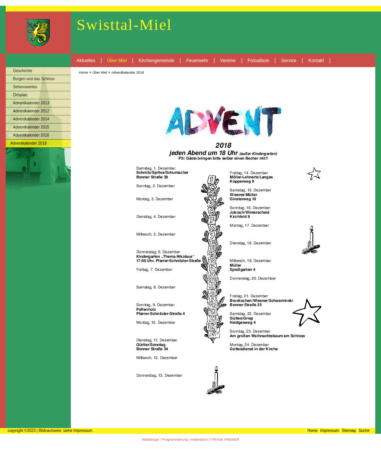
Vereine (228, 60)
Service (288, 60)
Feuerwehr (197, 60)
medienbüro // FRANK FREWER (214, 439)
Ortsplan (20, 95)
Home (83, 72)
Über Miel (117, 60)
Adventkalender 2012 (31, 111)
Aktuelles (86, 60)
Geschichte (22, 71)
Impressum (329, 430)
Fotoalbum (259, 60)
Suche (364, 430)
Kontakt (316, 60)
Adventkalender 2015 (31, 127)
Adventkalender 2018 (127, 72)
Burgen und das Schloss (33, 79)
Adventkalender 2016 (31, 135)
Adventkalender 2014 (31, 119)
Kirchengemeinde (156, 60)
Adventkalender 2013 (31, 103)
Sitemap (349, 430)
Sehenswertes (25, 87)
